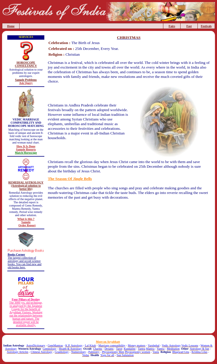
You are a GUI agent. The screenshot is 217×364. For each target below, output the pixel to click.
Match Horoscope (26, 152)
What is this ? (25, 218)
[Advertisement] (128, 216)
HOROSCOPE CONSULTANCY (26, 64)
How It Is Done (25, 146)
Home (11, 26)
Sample (26, 222)
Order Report (27, 225)
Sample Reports (26, 149)
